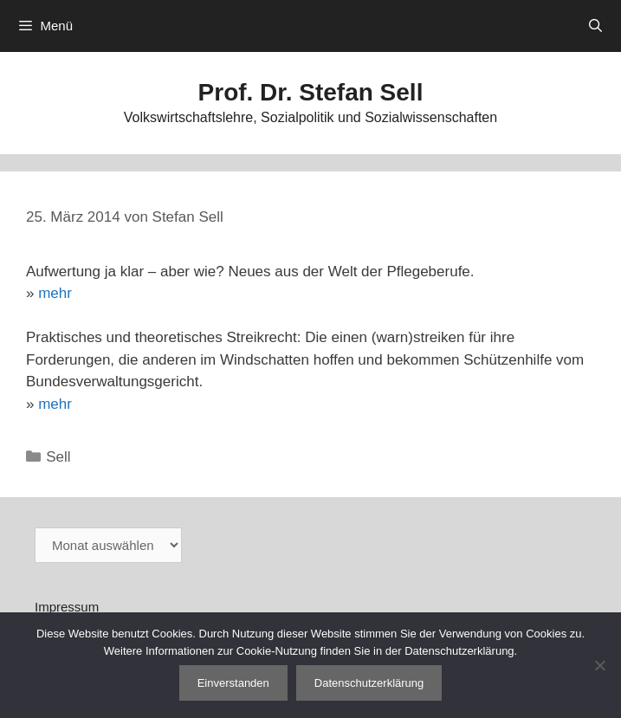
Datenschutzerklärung (369, 682)
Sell (58, 457)
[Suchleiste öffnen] (595, 26)
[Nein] (599, 665)
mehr (55, 293)
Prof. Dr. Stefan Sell (311, 92)
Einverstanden (233, 682)
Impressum (67, 606)
